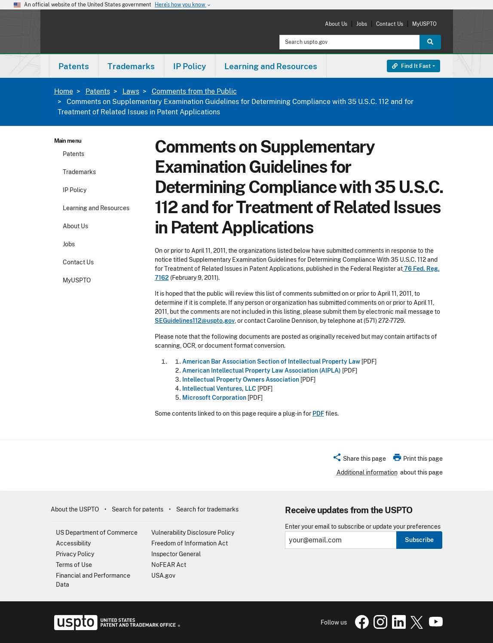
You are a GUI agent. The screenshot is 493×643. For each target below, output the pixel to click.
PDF (318, 413)
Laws (130, 91)
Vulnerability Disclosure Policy (192, 532)
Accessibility (73, 543)
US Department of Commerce (97, 532)
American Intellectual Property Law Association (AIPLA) (261, 370)
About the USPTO (75, 509)
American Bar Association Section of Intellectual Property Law (271, 361)
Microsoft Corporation (214, 397)
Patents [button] (73, 66)
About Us (336, 24)
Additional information (367, 472)
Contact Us (389, 24)
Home (63, 91)
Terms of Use (74, 564)
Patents (98, 91)
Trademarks (79, 171)
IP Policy (74, 190)
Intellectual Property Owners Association (240, 379)
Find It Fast (411, 66)
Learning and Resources (96, 208)
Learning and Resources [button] (270, 66)
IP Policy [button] (189, 66)
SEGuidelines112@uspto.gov (195, 320)
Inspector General (176, 554)
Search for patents (137, 509)
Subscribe (419, 539)
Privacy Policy (75, 554)
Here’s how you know (183, 5)
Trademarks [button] (131, 66)
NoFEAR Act (168, 564)
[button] (359, 459)
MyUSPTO (424, 24)
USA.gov (163, 575)
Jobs (361, 24)
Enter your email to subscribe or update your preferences (363, 527)
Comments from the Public (194, 91)
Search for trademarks (207, 509)
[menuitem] (73, 66)
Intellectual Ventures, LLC (219, 388)
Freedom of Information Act (189, 543)
